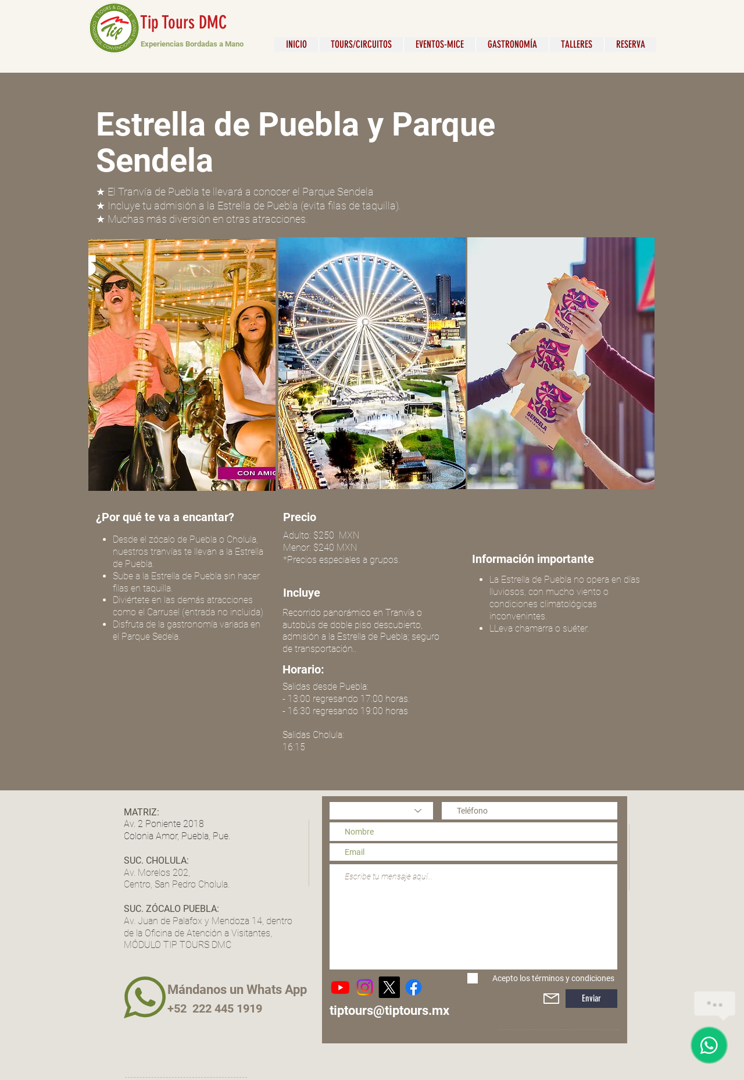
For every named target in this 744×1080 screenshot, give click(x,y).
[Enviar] (591, 998)
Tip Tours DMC (183, 22)
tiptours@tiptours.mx (389, 1010)
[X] (389, 987)
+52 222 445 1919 (214, 1008)
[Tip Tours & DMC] (413, 987)
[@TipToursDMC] (364, 987)
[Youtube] (340, 987)
